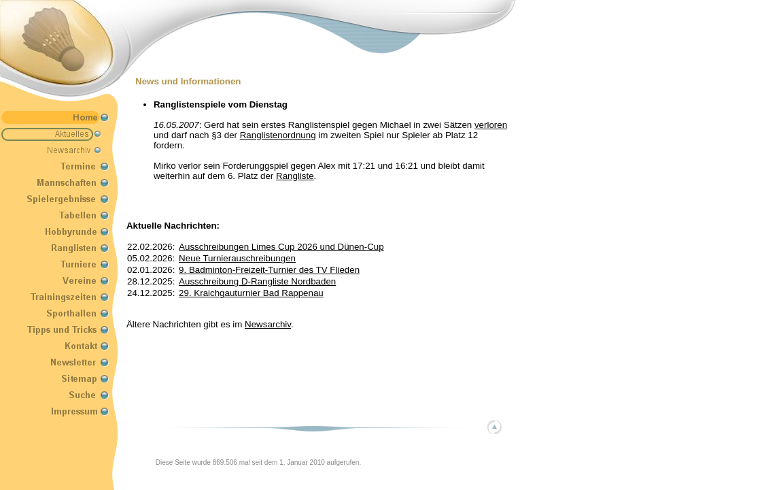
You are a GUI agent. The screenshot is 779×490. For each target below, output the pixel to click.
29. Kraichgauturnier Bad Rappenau (251, 293)
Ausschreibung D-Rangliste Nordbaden (257, 281)
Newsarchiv (268, 324)
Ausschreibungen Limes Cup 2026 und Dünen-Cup (281, 247)
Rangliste (295, 176)
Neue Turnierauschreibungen (237, 258)
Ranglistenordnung (278, 135)
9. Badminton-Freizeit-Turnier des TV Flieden (269, 270)
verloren (490, 125)
